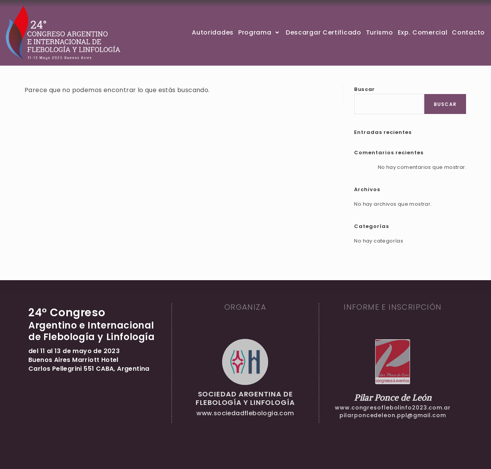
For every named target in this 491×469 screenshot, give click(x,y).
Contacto (468, 32)
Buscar (364, 89)
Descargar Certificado (323, 32)
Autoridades (213, 32)
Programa (259, 32)
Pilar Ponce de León (393, 397)
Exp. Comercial (423, 32)
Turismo (379, 32)
